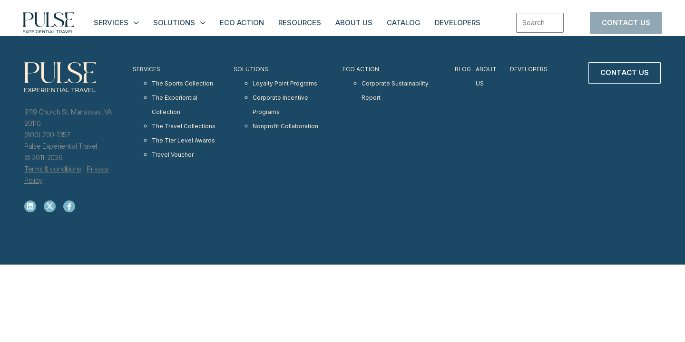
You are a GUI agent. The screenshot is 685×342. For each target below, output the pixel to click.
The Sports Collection (183, 79)
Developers (457, 22)
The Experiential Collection (175, 96)
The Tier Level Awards (184, 124)
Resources (299, 22)
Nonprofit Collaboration (285, 113)
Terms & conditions (52, 169)
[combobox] (540, 23)
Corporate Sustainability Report (395, 85)
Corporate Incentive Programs (280, 96)
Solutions (174, 22)
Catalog (404, 22)
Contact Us (626, 22)
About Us (353, 22)
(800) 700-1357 (47, 135)
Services (111, 22)
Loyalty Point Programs (284, 79)
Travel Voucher (173, 136)
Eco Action (242, 22)
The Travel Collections (184, 113)
